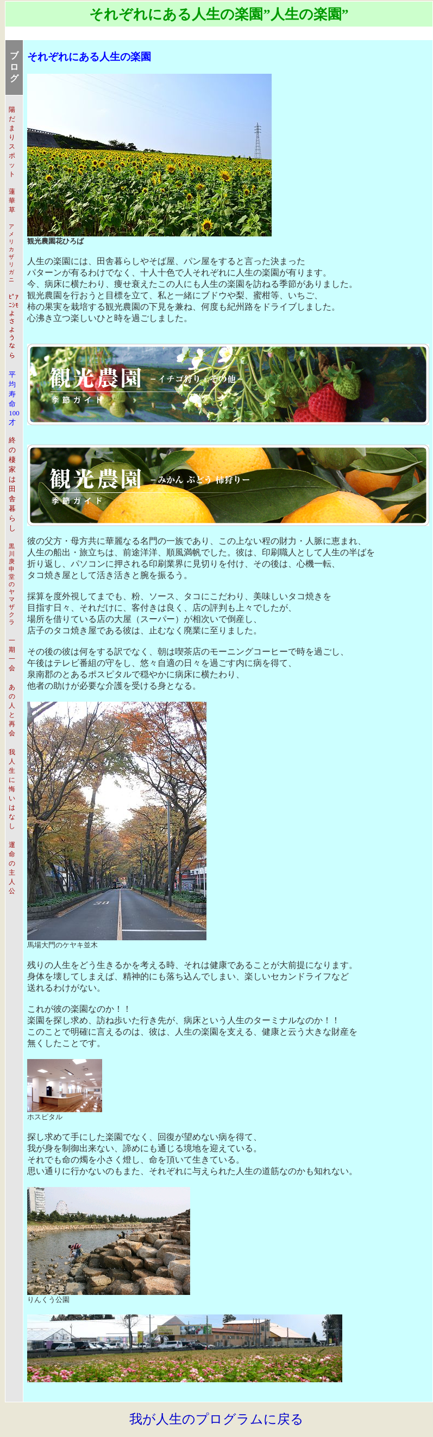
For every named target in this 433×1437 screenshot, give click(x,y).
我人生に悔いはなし (12, 789)
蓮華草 (12, 201)
